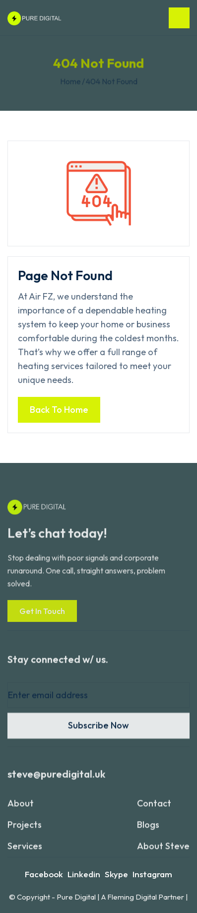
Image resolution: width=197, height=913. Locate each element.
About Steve (163, 850)
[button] (179, 17)
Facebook (44, 874)
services (24, 850)
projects (24, 829)
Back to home (59, 409)
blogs (148, 829)
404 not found (111, 81)
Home (70, 81)
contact (154, 808)
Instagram (152, 874)
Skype (116, 874)
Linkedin (83, 874)
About (20, 808)
